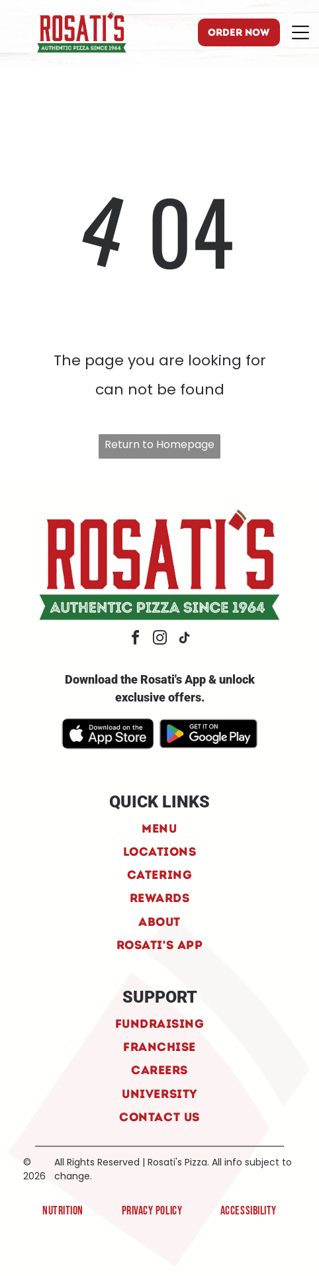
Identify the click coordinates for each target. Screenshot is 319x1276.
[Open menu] (300, 32)
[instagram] (159, 639)
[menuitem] (159, 827)
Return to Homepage (159, 444)
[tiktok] (184, 639)
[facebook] (135, 639)
